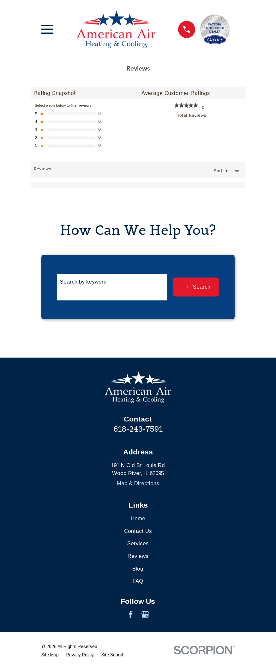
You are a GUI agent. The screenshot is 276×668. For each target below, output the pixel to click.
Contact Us (138, 531)
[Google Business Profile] (145, 614)
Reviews (138, 556)
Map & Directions (138, 483)
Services (138, 543)
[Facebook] (131, 614)
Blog (137, 569)
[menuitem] (50, 655)
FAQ (138, 581)
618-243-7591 (138, 429)
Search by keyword (83, 282)
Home (138, 518)
